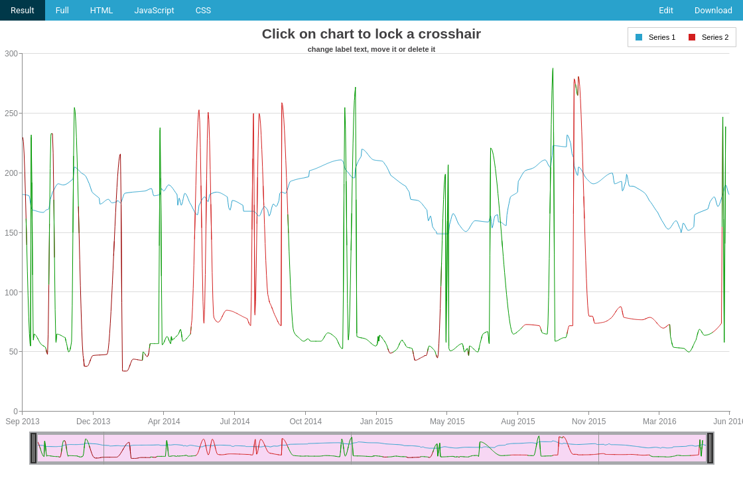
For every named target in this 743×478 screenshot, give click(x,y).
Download (713, 10)
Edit (666, 10)
